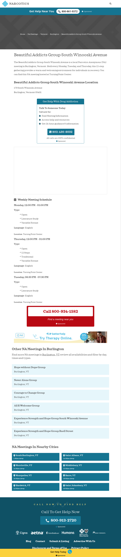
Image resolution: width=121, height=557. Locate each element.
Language (19, 227)
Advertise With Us (84, 541)
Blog (28, 541)
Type (16, 210)
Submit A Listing (59, 541)
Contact (40, 541)
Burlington (54, 34)
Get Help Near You (41, 11)
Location (18, 234)
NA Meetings (33, 34)
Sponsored (60, 555)
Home (22, 34)
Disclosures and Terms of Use (49, 548)
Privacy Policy (80, 548)
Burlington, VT (51, 354)
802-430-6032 (61, 132)
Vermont (44, 34)
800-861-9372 (68, 11)
